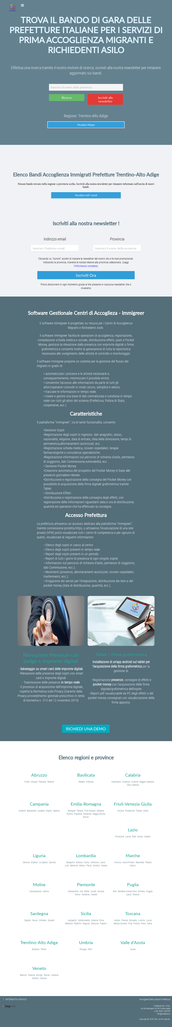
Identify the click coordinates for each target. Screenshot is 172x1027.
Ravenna (88, 813)
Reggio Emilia (99, 813)
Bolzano (36, 949)
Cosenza (126, 781)
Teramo (50, 781)
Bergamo (70, 862)
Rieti (134, 836)
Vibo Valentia (133, 784)
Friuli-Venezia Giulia (133, 803)
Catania (94, 920)
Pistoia (136, 923)
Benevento (31, 810)
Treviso (47, 975)
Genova (26, 862)
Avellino (22, 810)
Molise (39, 884)
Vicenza (43, 978)
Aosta (133, 949)
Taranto (136, 894)
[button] (66, 97)
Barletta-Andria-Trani (127, 891)
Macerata (140, 862)
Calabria (132, 774)
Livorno (141, 920)
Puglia (133, 884)
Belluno (23, 975)
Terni (90, 949)
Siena (149, 923)
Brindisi (141, 891)
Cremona (94, 862)
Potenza (90, 781)
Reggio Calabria (147, 781)
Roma (140, 836)
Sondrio (96, 865)
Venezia (54, 975)
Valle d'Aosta (132, 942)
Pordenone (130, 810)
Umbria (86, 942)
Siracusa (95, 923)
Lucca (149, 920)
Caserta (41, 810)
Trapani (103, 923)
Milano (82, 865)
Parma (70, 813)
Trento (43, 949)
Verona (35, 978)
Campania (39, 803)
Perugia (83, 949)
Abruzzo (39, 774)
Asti (81, 891)
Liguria (39, 855)
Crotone (134, 781)
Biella (86, 891)
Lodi (67, 865)
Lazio (133, 829)
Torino (77, 894)
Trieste (139, 810)
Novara (101, 891)
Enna (101, 920)
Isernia (46, 891)
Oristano (43, 920)
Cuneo (93, 891)
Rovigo (39, 975)
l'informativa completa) (86, 266)
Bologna (72, 810)
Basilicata (86, 774)
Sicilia (86, 913)
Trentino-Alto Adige (39, 942)
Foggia (149, 891)
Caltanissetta (84, 920)
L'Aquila (34, 781)
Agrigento (72, 920)
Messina (69, 923)
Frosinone (119, 836)
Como (86, 862)
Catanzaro (116, 781)
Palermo (78, 923)
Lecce (128, 894)
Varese (104, 865)
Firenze (124, 920)
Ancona (117, 862)
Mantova (74, 865)
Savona (52, 862)
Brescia (79, 862)
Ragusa (86, 923)
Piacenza (78, 813)
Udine (145, 810)
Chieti (27, 781)
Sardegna (39, 913)
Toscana (132, 913)
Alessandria (73, 891)
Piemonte (86, 884)
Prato (143, 923)
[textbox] (86, 87)
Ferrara (80, 810)
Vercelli (94, 894)
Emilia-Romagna (86, 803)
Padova (31, 975)
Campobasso (36, 891)
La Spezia (43, 862)
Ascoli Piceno (128, 862)
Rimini (86, 817)
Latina (128, 836)
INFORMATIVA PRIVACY (16, 999)
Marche (133, 855)
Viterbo (147, 836)
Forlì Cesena (90, 810)
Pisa (130, 923)
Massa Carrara (120, 923)
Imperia (34, 862)
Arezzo (117, 920)
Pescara (42, 781)
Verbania (86, 894)
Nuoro (35, 920)
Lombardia (86, 855)
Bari (115, 891)
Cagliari (27, 920)
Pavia (89, 865)
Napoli (49, 810)
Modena (100, 810)
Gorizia (121, 810)
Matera (81, 781)
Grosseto (133, 920)
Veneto (39, 968)
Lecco (102, 862)
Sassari (51, 920)
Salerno (56, 810)
